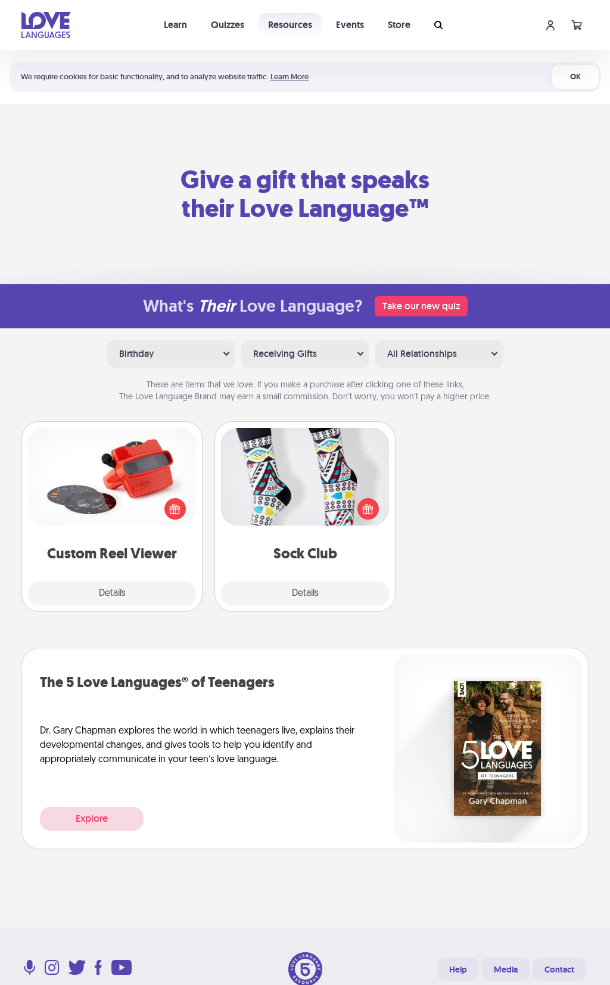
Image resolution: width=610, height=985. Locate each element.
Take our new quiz (421, 306)
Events (350, 24)
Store (399, 24)
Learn (175, 24)
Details (112, 593)
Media (506, 969)
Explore (92, 818)
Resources (290, 24)
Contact (559, 969)
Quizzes (227, 24)
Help (458, 969)
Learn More (289, 77)
